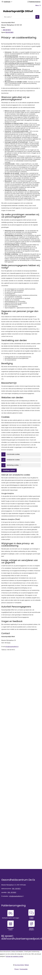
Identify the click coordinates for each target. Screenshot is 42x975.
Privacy (16, 969)
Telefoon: (4, 649)
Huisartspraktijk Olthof (18, 11)
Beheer (27, 965)
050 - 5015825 (12, 892)
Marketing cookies (13, 465)
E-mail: (3, 646)
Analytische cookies (13, 460)
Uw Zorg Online (19, 965)
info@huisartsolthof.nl (11, 646)
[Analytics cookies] (21, 459)
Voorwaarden (24, 969)
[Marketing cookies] (20, 465)
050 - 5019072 (16, 888)
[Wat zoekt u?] (19, 17)
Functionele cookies (13, 454)
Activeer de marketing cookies (14, 956)
